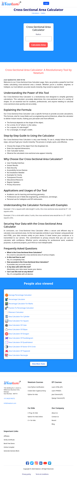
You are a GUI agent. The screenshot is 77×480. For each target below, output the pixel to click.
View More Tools (38, 364)
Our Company (58, 408)
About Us (55, 413)
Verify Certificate (9, 440)
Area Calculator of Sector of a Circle (20, 347)
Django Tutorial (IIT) (58, 398)
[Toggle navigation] (73, 3)
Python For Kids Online (35, 417)
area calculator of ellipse (16, 329)
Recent (54, 420)
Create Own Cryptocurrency (37, 391)
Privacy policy (26, 474)
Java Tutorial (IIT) (57, 394)
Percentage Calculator (15, 299)
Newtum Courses (35, 382)
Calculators (35, 13)
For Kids (31, 408)
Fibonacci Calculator (14, 312)
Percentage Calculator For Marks (19, 304)
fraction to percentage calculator (19, 308)
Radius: (38, 34)
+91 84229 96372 (9, 398)
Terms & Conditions (42, 474)
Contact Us (55, 417)
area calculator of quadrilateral (19, 342)
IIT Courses (57, 382)
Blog (53, 424)
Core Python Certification (36, 387)
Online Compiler (9, 447)
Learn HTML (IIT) (57, 387)
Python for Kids (33, 394)
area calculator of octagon (17, 334)
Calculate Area (38, 45)
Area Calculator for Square (17, 321)
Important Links (11, 431)
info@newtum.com (10, 403)
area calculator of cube (16, 325)
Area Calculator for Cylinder (17, 316)
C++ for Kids (32, 420)
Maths (43, 13)
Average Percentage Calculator (18, 295)
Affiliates (6, 436)
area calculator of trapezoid (17, 351)
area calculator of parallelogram (19, 338)
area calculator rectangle (16, 355)
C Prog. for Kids (33, 413)
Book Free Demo (9, 443)
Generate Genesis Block (11, 451)
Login (46, 3)
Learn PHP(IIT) (56, 391)
